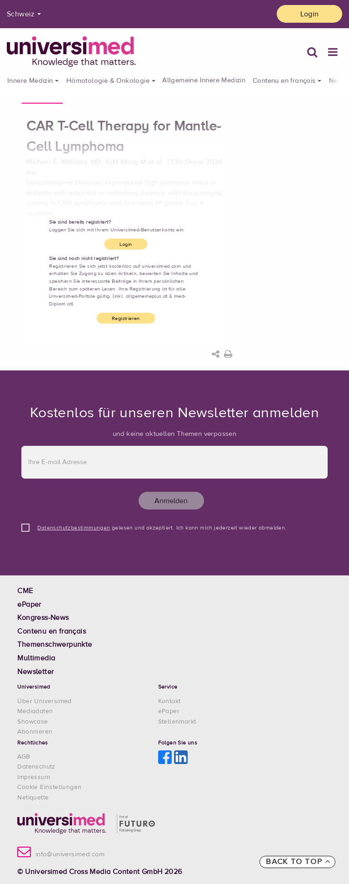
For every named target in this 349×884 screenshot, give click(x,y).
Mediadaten (35, 711)
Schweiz (21, 14)
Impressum (33, 777)
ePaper (168, 711)
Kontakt (169, 701)
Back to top (298, 861)
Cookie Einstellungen (49, 787)
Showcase (32, 722)
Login (309, 14)
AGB (23, 757)
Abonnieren (34, 732)
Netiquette (33, 797)
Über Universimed (44, 701)
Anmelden (171, 500)
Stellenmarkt (177, 722)
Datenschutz (36, 767)
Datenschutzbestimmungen (73, 528)
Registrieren (126, 318)
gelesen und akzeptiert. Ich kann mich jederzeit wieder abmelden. (161, 528)
